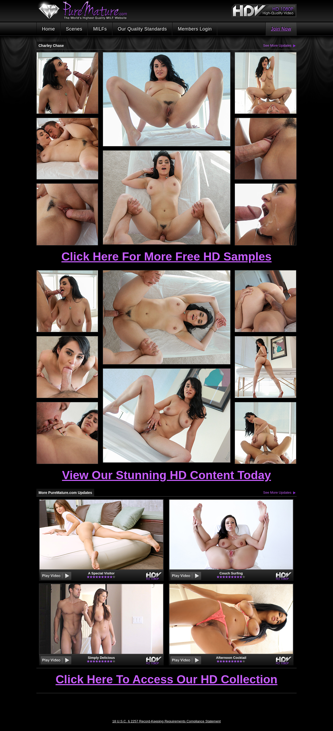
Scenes (74, 29)
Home (48, 29)
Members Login (195, 29)
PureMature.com (85, 10)
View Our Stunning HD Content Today (166, 475)
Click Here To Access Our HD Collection (167, 679)
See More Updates (277, 45)
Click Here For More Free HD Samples (166, 256)
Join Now (281, 29)
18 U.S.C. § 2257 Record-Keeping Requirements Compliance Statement (166, 721)
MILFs (100, 29)
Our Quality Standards (142, 29)
